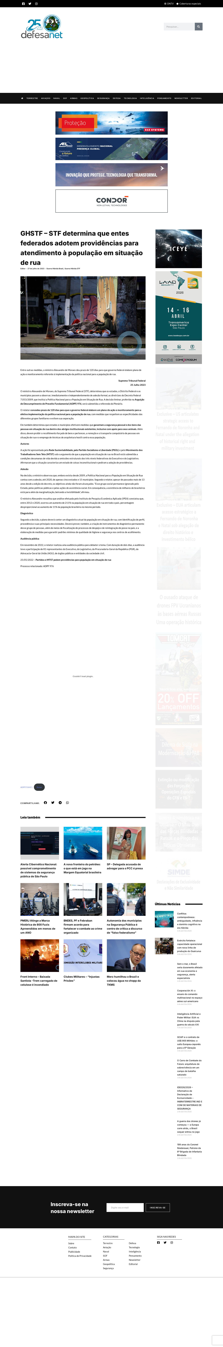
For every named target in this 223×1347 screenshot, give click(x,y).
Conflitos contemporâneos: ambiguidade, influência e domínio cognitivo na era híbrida (189, 920)
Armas (73, 98)
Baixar (39, 787)
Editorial (196, 98)
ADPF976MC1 (26, 787)
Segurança (103, 98)
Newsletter (181, 98)
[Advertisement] (111, 62)
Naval (56, 98)
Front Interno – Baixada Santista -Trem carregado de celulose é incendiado (38, 980)
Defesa (117, 98)
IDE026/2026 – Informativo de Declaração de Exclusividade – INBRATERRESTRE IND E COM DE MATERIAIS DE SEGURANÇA (189, 1098)
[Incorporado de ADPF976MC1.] (83, 676)
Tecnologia (130, 98)
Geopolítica (87, 98)
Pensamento (164, 98)
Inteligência (147, 98)
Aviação (45, 98)
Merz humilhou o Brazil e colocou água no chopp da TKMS (124, 980)
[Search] (199, 26)
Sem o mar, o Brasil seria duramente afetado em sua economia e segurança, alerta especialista (189, 970)
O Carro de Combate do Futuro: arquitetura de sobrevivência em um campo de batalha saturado (189, 1067)
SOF (65, 98)
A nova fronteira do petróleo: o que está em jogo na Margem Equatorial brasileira (82, 868)
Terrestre (32, 98)
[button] (45, 802)
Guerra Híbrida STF (72, 268)
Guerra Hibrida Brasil (54, 268)
